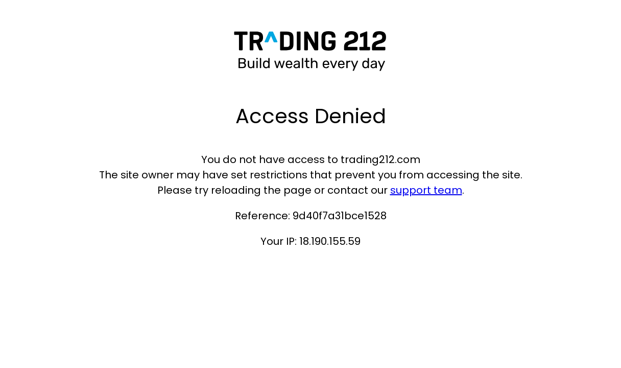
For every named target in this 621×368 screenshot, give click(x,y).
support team (426, 190)
